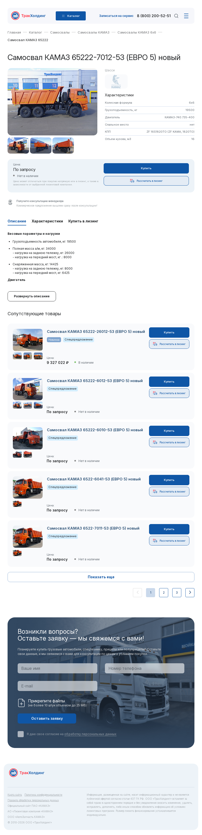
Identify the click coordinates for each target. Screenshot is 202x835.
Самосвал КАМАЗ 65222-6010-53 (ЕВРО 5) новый (95, 429)
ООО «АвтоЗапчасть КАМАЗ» (26, 816)
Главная (14, 32)
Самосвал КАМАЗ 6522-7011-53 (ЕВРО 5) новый (93, 528)
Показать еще (101, 577)
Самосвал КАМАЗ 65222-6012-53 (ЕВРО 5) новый (95, 380)
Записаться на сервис (116, 16)
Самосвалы (60, 32)
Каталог (35, 32)
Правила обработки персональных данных (33, 800)
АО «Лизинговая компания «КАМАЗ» (30, 811)
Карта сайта (15, 794)
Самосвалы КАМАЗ (93, 32)
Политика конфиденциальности (43, 794)
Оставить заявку (47, 718)
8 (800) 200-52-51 (154, 16)
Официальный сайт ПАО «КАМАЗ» (29, 805)
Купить (146, 168)
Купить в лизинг (83, 221)
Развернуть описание (32, 296)
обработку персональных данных (90, 734)
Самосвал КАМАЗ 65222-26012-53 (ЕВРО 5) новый (96, 331)
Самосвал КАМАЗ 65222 (28, 40)
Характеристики (47, 221)
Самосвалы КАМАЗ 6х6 (137, 32)
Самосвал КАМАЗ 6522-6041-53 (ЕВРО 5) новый (94, 479)
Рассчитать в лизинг (146, 181)
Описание (17, 221)
